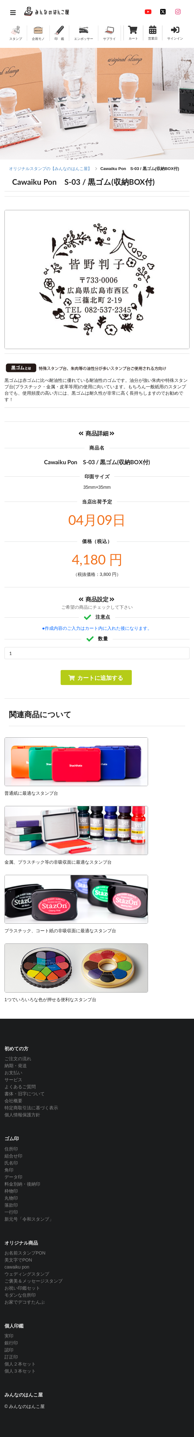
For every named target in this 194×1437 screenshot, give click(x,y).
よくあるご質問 (20, 1086)
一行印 (11, 1212)
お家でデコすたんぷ (24, 1302)
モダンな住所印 (20, 1295)
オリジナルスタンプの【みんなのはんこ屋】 (50, 168)
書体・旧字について (24, 1093)
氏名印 (11, 1162)
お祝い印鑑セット (22, 1288)
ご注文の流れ (17, 1058)
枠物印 (11, 1191)
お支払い (13, 1072)
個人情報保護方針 (22, 1114)
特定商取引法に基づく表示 (31, 1107)
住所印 (11, 1148)
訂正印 (11, 1356)
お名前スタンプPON (24, 1252)
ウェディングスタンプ (26, 1274)
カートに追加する (95, 677)
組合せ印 (13, 1155)
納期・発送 (15, 1065)
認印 (8, 1349)
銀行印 (11, 1342)
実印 (8, 1335)
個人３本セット (20, 1371)
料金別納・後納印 (22, 1184)
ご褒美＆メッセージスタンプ (33, 1281)
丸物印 (11, 1198)
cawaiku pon (16, 1266)
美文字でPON (18, 1259)
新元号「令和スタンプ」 (29, 1219)
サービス (13, 1079)
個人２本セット (20, 1363)
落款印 (11, 1205)
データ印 (13, 1177)
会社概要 (13, 1100)
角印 (8, 1170)
